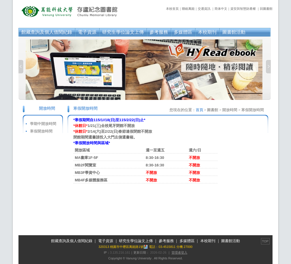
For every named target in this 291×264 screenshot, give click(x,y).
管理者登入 (179, 252)
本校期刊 (207, 32)
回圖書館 (266, 8)
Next (268, 67)
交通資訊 (204, 8)
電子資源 (87, 32)
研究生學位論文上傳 (123, 32)
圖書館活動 (233, 32)
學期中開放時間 (43, 123)
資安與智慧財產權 (243, 8)
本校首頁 (172, 8)
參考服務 (159, 32)
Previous (21, 67)
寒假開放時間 (41, 131)
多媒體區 (183, 32)
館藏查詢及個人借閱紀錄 (46, 32)
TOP (265, 241)
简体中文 (220, 8)
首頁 (199, 110)
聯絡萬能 (188, 8)
